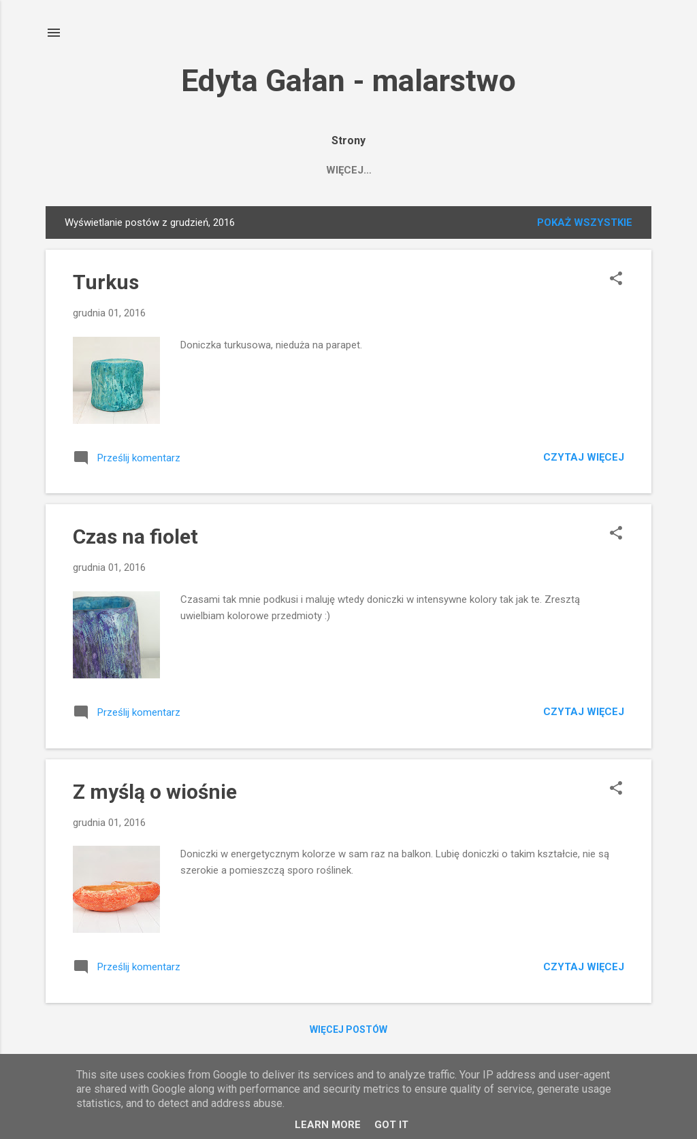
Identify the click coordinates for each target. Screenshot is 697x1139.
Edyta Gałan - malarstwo (348, 81)
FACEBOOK (437, 170)
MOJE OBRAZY (162, 170)
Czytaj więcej (583, 460)
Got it (391, 1125)
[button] (616, 282)
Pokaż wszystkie (584, 225)
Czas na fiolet (135, 539)
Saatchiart (256, 170)
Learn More (328, 1125)
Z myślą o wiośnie (155, 794)
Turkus (106, 285)
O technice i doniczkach (558, 170)
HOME (86, 170)
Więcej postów (348, 1032)
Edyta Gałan (350, 170)
